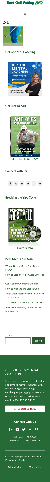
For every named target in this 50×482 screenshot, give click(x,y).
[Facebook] (30, 430)
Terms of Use (35, 467)
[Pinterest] (37, 430)
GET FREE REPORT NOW (25, 158)
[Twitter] (24, 430)
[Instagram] (11, 430)
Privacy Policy (14, 467)
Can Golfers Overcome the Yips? (22, 283)
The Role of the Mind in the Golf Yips (24, 302)
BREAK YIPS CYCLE (25, 248)
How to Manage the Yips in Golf (22, 288)
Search (8, 335)
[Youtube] (17, 430)
